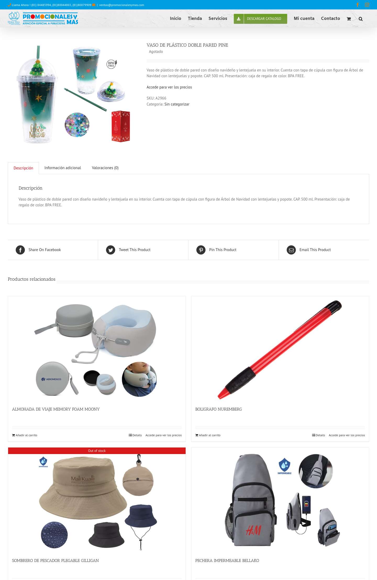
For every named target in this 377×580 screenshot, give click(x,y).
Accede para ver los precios (169, 87)
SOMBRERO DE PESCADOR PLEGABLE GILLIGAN (55, 560)
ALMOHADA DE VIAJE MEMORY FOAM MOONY (56, 409)
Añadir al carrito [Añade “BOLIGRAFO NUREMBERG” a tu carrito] (209, 435)
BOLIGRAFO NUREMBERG (218, 409)
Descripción (23, 167)
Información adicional (63, 167)
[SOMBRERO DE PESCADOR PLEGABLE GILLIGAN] (97, 500)
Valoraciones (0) (105, 167)
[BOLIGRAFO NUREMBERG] (280, 348)
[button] (361, 18)
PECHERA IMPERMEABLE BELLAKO (227, 560)
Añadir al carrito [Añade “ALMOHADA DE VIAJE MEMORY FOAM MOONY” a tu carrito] (26, 435)
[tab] (23, 168)
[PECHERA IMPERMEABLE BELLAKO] (280, 500)
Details (137, 435)
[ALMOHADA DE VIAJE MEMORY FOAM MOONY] (97, 348)
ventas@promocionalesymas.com (121, 5)
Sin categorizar (176, 104)
